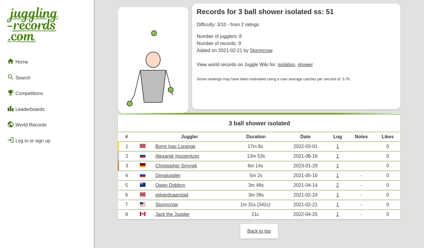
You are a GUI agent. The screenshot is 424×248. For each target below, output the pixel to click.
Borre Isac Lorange (175, 146)
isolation (286, 64)
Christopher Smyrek (176, 165)
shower (305, 64)
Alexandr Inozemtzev (177, 156)
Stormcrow (261, 50)
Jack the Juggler (172, 214)
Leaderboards (25, 108)
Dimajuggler (167, 175)
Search (18, 77)
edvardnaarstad (171, 194)
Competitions (25, 92)
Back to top (259, 231)
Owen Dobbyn (170, 185)
